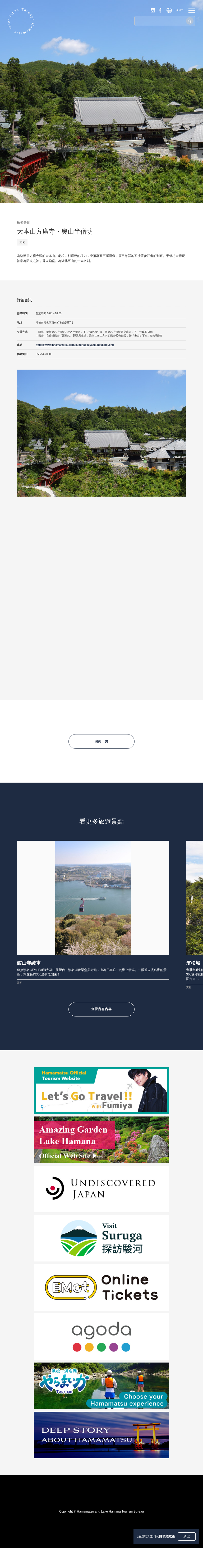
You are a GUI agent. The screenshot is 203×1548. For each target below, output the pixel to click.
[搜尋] (189, 21)
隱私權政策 (167, 1536)
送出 (186, 1536)
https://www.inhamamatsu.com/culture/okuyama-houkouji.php (75, 344)
